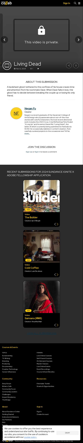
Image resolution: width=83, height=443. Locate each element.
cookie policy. (30, 437)
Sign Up (29, 152)
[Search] (75, 3)
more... (27, 133)
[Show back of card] (56, 224)
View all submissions (41, 333)
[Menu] (79, 3)
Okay (67, 433)
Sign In (37, 152)
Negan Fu (30, 108)
